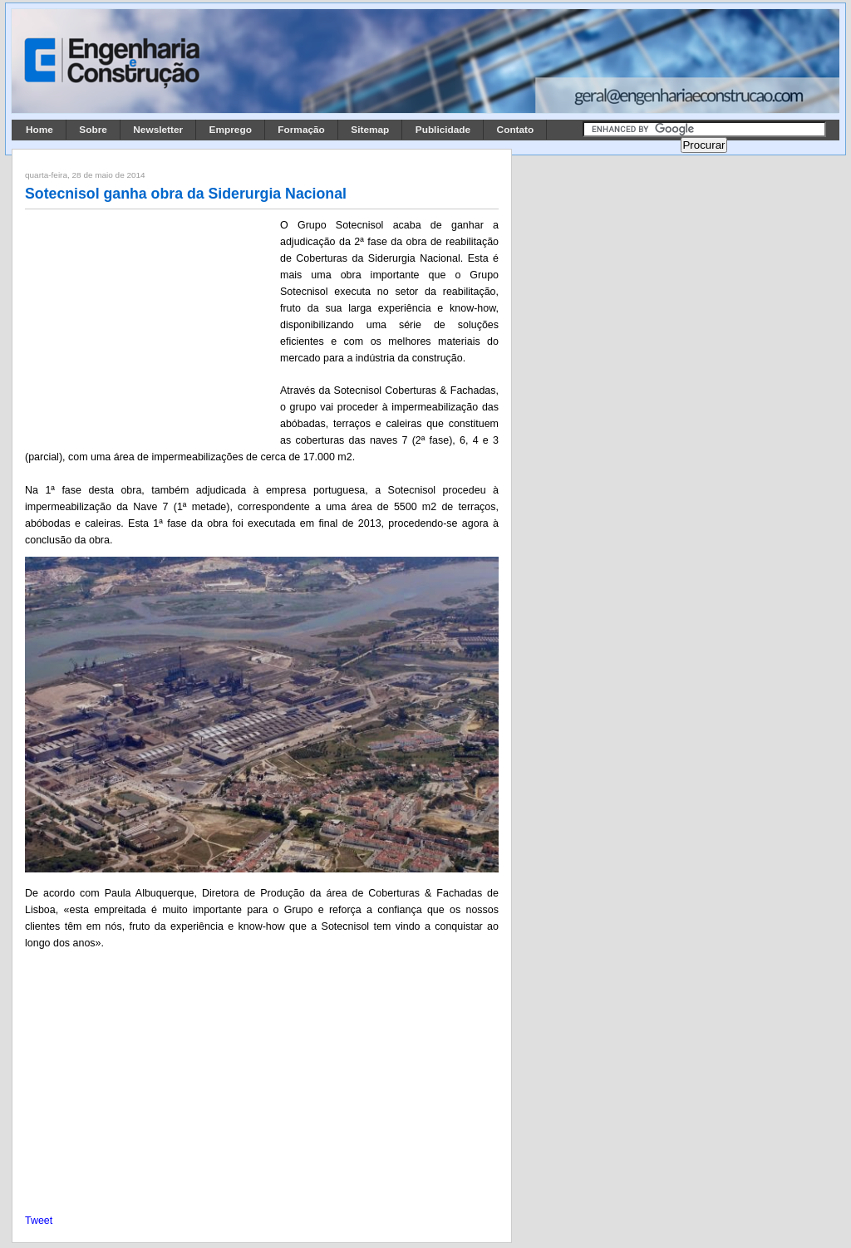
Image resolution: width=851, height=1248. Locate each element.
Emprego (230, 129)
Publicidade (443, 129)
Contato (515, 129)
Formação (301, 129)
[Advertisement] (149, 326)
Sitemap (370, 129)
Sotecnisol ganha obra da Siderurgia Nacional (186, 193)
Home (39, 129)
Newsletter (158, 129)
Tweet (38, 1220)
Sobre (93, 129)
